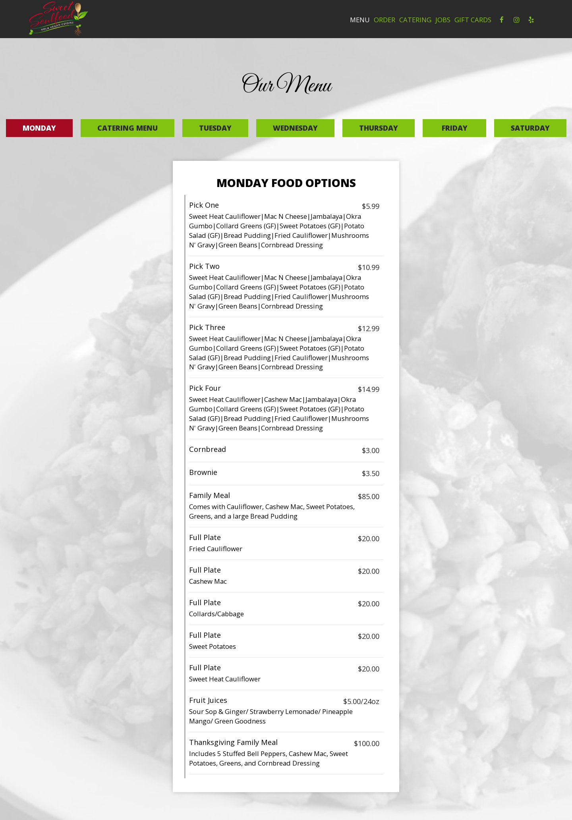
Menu (360, 20)
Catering (415, 20)
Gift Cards (472, 20)
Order (384, 20)
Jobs (442, 20)
